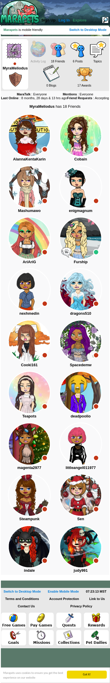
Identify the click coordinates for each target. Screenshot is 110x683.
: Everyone (32, 94)
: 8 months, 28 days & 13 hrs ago (34, 98)
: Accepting (88, 98)
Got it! (87, 674)
